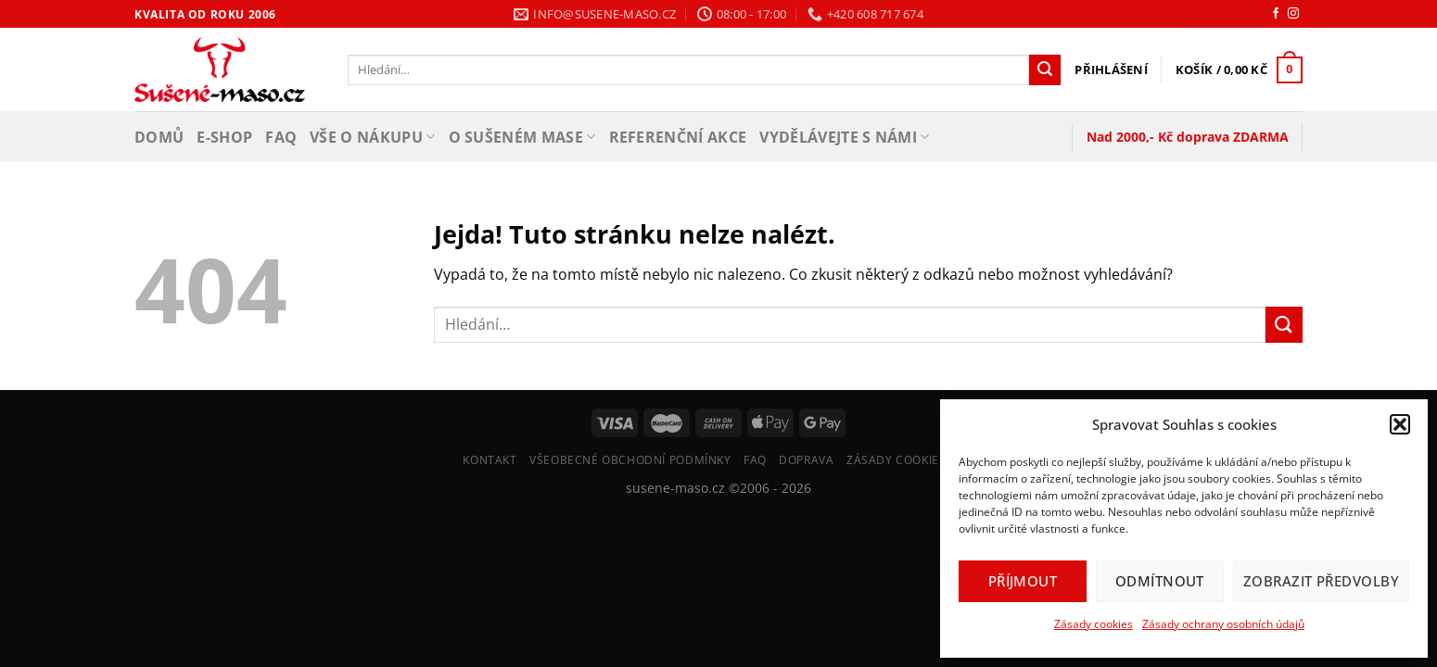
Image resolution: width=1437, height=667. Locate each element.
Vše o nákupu (1215, 14)
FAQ (281, 137)
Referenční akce (678, 137)
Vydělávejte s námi (844, 137)
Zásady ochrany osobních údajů (1223, 624)
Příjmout (1023, 581)
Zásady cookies (1093, 624)
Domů (159, 137)
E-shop (224, 137)
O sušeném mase (522, 137)
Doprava (806, 460)
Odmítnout (1159, 581)
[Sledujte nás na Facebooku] (1275, 13)
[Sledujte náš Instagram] (1293, 13)
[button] (1400, 424)
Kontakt (489, 460)
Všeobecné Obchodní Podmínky (630, 460)
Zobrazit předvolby (1321, 581)
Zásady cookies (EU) (910, 460)
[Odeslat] (1045, 70)
